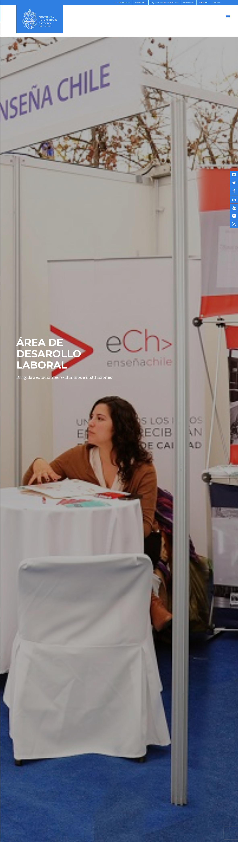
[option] (119, 421)
